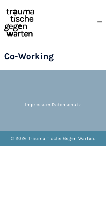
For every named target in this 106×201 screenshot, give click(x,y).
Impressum (38, 104)
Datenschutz (66, 104)
